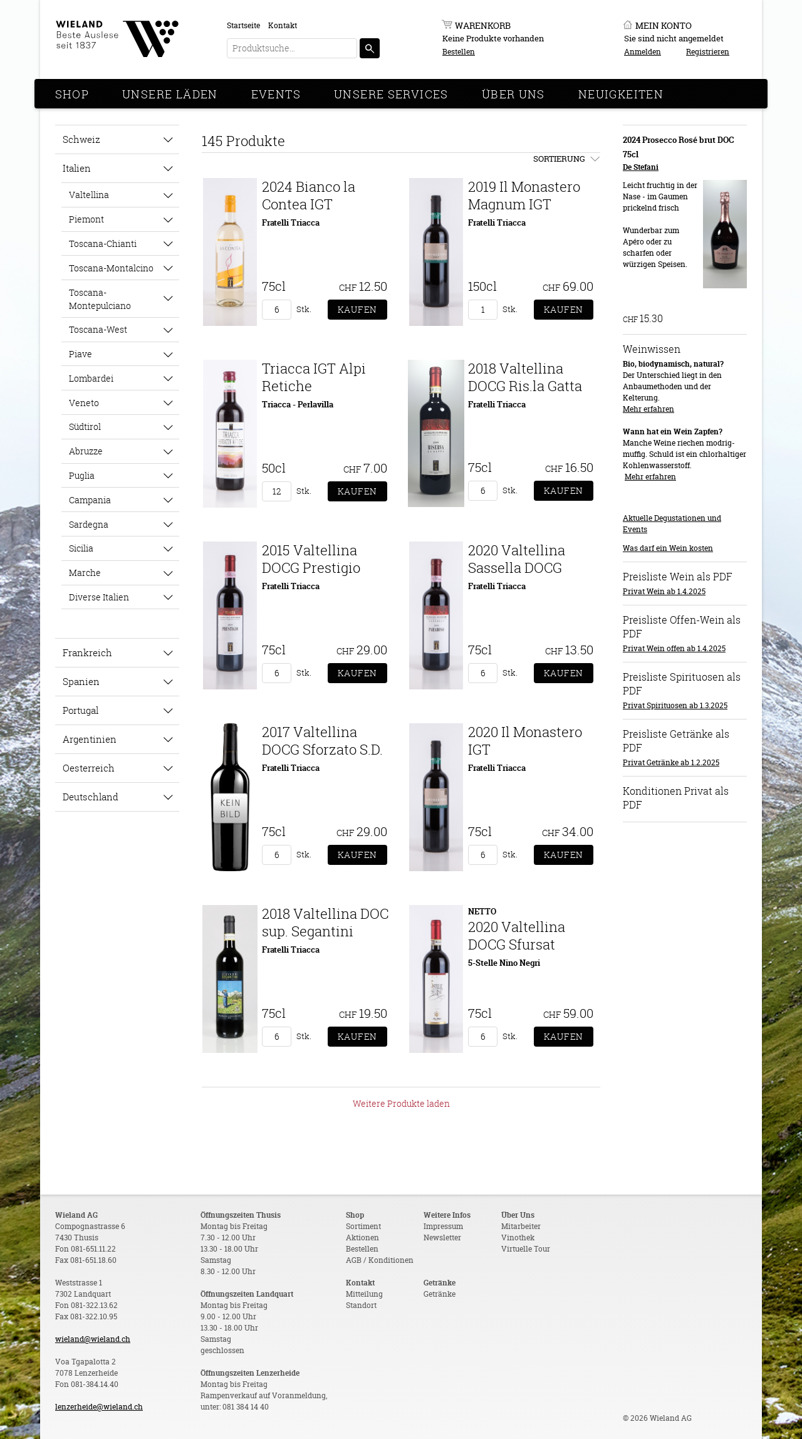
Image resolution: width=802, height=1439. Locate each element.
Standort (361, 1305)
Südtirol (85, 426)
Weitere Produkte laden (401, 1103)
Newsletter (442, 1237)
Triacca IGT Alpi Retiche (314, 377)
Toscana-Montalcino (111, 268)
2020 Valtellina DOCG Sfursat (516, 935)
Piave (80, 354)
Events (276, 94)
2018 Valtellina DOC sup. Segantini (325, 922)
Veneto (84, 403)
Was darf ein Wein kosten (668, 548)
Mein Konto (663, 25)
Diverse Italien (99, 597)
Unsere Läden (170, 94)
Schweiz (81, 139)
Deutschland (90, 796)
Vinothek (517, 1237)
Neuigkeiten (621, 94)
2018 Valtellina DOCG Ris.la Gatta (525, 377)
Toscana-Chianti (103, 243)
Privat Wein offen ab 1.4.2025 (674, 648)
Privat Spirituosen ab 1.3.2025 (675, 705)
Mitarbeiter (521, 1226)
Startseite (243, 25)
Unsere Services (391, 94)
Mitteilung (364, 1294)
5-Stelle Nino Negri (504, 962)
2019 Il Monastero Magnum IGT (524, 195)
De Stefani (641, 167)
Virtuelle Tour (525, 1248)
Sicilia (81, 548)
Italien (77, 168)
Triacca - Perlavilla (297, 404)
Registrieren (707, 51)
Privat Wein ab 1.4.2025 (664, 591)
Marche (85, 572)
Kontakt (282, 25)
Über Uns (513, 94)
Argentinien (90, 739)
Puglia (82, 475)
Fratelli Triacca (291, 222)
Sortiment (363, 1226)
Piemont (86, 219)
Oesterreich (89, 767)
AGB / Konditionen (380, 1260)
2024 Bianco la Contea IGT (308, 195)
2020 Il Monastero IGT (525, 740)
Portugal (80, 710)
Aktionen (362, 1237)
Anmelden (642, 51)
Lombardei (91, 378)
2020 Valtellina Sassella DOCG (516, 559)
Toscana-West (98, 329)
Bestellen (458, 51)
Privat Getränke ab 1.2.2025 (671, 762)
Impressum (443, 1226)
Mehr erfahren (648, 409)
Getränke (440, 1294)
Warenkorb (483, 25)
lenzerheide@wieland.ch (99, 1406)
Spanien (81, 681)
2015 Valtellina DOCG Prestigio (311, 559)
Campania (90, 500)
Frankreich (87, 652)
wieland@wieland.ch (92, 1339)
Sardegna (88, 524)
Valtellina (89, 195)
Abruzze (86, 451)
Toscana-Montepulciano (100, 298)
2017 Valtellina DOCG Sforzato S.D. (322, 740)
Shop (72, 94)
